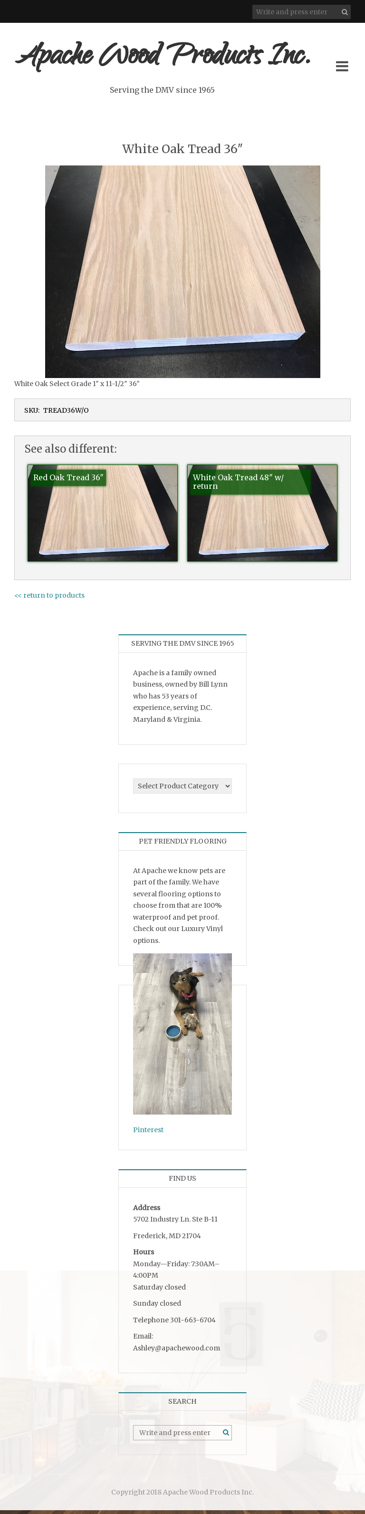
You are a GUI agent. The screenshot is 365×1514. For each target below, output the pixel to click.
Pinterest (148, 1133)
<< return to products (49, 599)
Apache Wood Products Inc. (177, 60)
